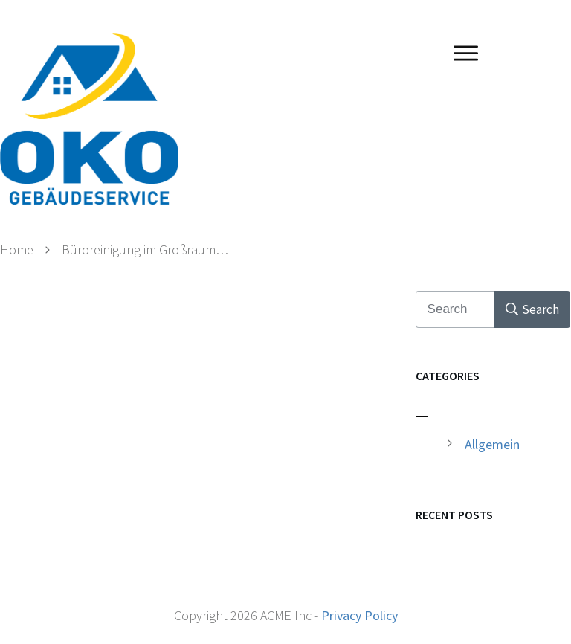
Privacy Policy (359, 615)
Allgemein (492, 444)
